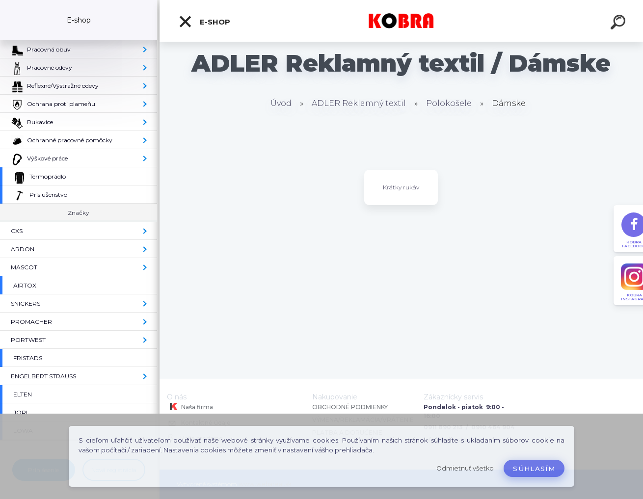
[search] (619, 23)
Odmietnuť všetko (465, 468)
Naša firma (190, 407)
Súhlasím (534, 469)
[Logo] (401, 21)
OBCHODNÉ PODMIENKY (350, 407)
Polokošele (449, 103)
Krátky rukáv (401, 187)
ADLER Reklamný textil (359, 103)
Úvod (281, 103)
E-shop (204, 21)
